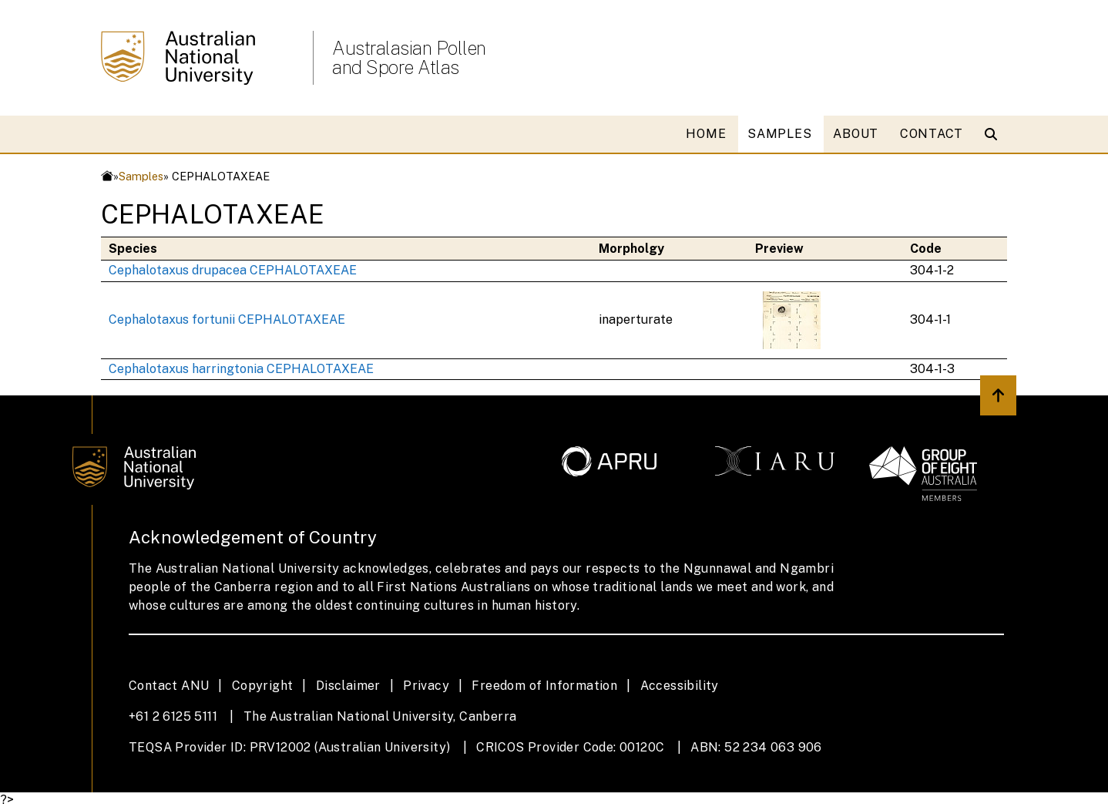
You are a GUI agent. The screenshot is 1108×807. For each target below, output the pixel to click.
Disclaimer (348, 685)
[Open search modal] (994, 134)
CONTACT (931, 133)
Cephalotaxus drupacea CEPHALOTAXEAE (233, 270)
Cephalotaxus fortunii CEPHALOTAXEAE (227, 319)
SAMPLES (779, 133)
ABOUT (855, 133)
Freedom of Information (544, 685)
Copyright (263, 685)
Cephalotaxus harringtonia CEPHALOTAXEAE (241, 368)
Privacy (426, 685)
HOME (706, 133)
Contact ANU (169, 685)
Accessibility (679, 685)
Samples (141, 176)
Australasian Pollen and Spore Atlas (409, 58)
